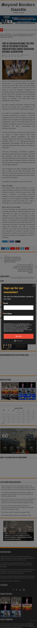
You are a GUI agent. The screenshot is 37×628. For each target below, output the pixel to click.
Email (6, 303)
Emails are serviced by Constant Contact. (14, 330)
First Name (8, 313)
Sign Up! (18, 336)
